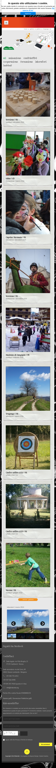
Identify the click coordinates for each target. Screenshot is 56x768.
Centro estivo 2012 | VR (16, 472)
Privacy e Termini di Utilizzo (24, 740)
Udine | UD (10, 178)
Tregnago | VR (12, 414)
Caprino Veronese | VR (16, 237)
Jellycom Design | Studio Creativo (38, 756)
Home (26, 29)
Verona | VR (11, 590)
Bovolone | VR (12, 120)
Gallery (32, 29)
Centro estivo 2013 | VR (16, 531)
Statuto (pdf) (7, 698)
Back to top (27, 752)
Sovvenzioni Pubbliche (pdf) (22, 698)
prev (13, 623)
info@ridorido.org (12, 688)
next (42, 623)
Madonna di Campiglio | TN (17, 355)
